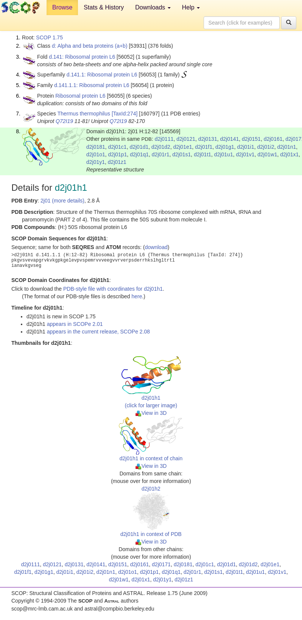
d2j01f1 (203, 147)
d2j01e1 (182, 147)
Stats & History (104, 7)
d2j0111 (164, 139)
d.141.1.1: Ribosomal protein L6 (91, 85)
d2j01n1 (286, 147)
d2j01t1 (202, 154)
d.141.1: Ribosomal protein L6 (102, 75)
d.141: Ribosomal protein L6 (82, 57)
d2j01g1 (224, 147)
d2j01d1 (138, 147)
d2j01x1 (289, 154)
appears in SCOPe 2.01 (75, 324)
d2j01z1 (117, 162)
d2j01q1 (139, 154)
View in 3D (151, 413)
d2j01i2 (265, 147)
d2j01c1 (117, 147)
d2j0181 (95, 147)
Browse (62, 7)
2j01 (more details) (62, 201)
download (156, 247)
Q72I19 (64, 121)
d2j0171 (161, 564)
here (136, 296)
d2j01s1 (181, 154)
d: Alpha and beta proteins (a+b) (90, 46)
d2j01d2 (160, 147)
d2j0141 (229, 139)
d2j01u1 (223, 154)
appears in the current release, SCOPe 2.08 (98, 332)
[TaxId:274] (125, 114)
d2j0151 (251, 139)
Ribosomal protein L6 (80, 96)
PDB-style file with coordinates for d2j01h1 (113, 289)
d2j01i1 (245, 147)
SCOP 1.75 (49, 37)
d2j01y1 (95, 162)
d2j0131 (207, 139)
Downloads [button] (153, 7)
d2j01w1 (267, 154)
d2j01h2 (151, 489)
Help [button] (191, 7)
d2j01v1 (245, 154)
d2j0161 (273, 139)
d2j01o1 (95, 154)
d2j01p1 (117, 154)
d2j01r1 (161, 154)
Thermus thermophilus (84, 114)
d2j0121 (185, 139)
